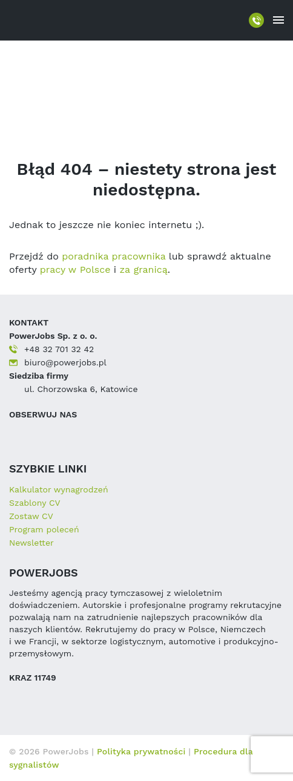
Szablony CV (35, 503)
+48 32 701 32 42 (59, 349)
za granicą (144, 269)
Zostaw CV (31, 516)
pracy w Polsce (75, 269)
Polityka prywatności (142, 751)
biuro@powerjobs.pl (65, 362)
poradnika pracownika (113, 256)
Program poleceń (44, 529)
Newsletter (31, 542)
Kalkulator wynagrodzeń (58, 489)
